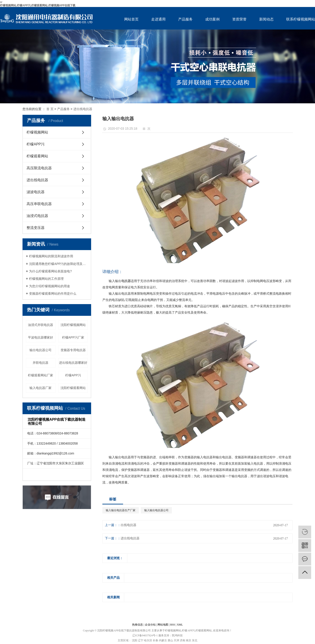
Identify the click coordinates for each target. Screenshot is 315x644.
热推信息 (137, 624)
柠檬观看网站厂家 (40, 375)
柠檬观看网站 (37, 156)
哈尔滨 (148, 640)
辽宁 (140, 640)
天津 (176, 640)
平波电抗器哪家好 (40, 337)
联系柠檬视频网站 (300, 19)
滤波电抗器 (36, 192)
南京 (188, 640)
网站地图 (163, 624)
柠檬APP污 (36, 144)
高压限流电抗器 (39, 168)
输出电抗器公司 (40, 350)
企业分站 (150, 624)
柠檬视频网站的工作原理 (46, 278)
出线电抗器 (128, 525)
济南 (182, 640)
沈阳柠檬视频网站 (73, 325)
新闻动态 (266, 19)
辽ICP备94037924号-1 (145, 635)
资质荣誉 (239, 19)
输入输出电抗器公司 (156, 510)
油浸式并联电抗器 (40, 325)
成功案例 (212, 19)
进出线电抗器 (82, 109)
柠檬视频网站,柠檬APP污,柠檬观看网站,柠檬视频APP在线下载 (37, 5)
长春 (155, 640)
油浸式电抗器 (37, 216)
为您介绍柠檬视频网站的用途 (49, 286)
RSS (172, 624)
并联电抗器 (40, 362)
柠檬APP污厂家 (73, 337)
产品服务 (185, 19)
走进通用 (158, 19)
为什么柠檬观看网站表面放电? (50, 271)
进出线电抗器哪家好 (73, 362)
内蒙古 (163, 640)
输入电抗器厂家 (40, 388)
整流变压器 (36, 228)
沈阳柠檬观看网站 (73, 388)
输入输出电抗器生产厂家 (120, 510)
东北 (194, 640)
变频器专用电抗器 (73, 350)
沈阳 (134, 640)
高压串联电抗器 (39, 204)
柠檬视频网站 (37, 132)
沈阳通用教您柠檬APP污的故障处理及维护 (58, 264)
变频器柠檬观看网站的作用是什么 (52, 293)
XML (180, 624)
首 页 (50, 109)
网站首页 (131, 19)
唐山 (170, 640)
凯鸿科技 (177, 635)
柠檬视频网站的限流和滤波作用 (51, 256)
